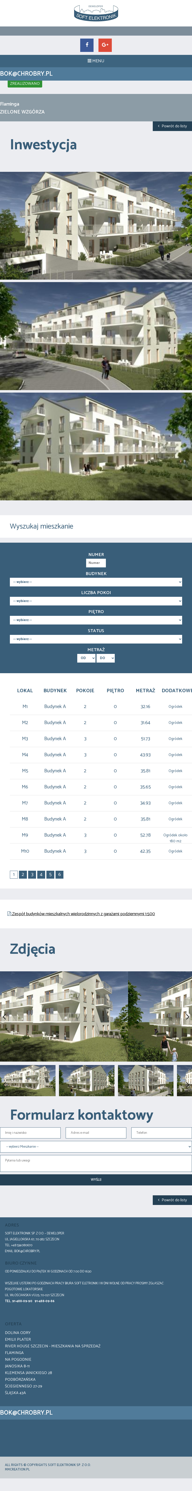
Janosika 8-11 (17, 1384)
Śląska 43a (15, 1411)
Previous (7, 1025)
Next (185, 1025)
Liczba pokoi (96, 593)
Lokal (25, 691)
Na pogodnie (18, 1377)
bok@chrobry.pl (27, 1269)
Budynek (96, 574)
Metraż (96, 650)
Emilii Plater (18, 1357)
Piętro (96, 612)
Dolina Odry (18, 1351)
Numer (96, 554)
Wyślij (96, 1198)
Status (96, 631)
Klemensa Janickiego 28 (28, 1391)
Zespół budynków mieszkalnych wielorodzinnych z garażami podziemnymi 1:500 (83, 914)
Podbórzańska (20, 1397)
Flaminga (14, 1371)
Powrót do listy (172, 126)
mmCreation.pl (17, 1487)
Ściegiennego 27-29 (23, 1404)
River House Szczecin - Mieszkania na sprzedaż (52, 1364)
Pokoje (85, 691)
